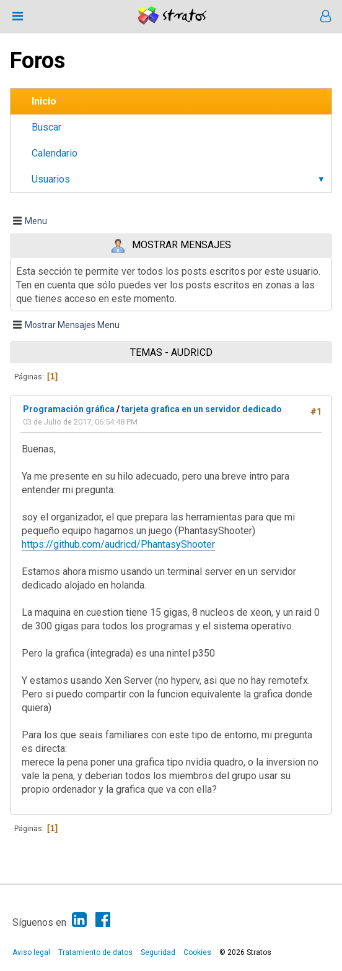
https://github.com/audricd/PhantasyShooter (118, 544)
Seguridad (158, 952)
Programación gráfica (69, 409)
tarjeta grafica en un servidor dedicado (201, 409)
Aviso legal (31, 952)
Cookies (197, 952)
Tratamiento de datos (95, 952)
